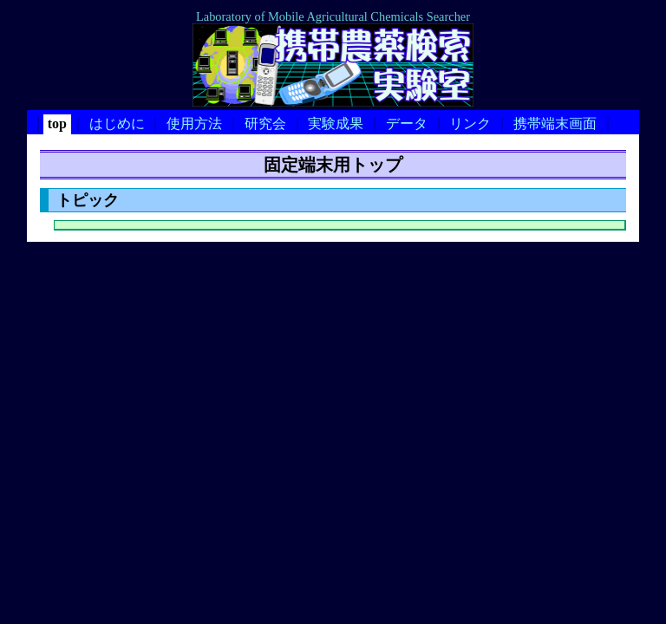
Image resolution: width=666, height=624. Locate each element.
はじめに (117, 123)
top (57, 123)
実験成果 (335, 123)
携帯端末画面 (555, 123)
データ (407, 123)
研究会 (265, 123)
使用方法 (194, 123)
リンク (470, 123)
